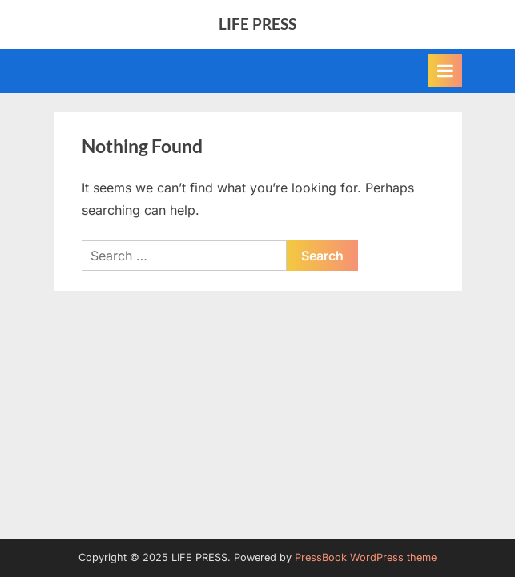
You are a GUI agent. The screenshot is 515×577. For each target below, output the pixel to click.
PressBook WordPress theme (366, 557)
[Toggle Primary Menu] (445, 70)
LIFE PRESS (257, 23)
